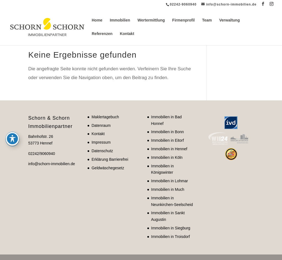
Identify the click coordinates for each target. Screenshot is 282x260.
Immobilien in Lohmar (169, 181)
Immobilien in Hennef (169, 149)
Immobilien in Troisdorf (170, 236)
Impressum (100, 142)
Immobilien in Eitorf (167, 140)
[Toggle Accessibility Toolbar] (12, 115)
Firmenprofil (183, 20)
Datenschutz (102, 151)
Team (207, 20)
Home (97, 20)
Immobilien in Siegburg (170, 228)
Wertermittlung (151, 20)
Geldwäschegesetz (107, 168)
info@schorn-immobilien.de (51, 164)
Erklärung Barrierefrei (109, 159)
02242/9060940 (41, 153)
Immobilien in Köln (167, 157)
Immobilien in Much (168, 189)
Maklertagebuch (105, 117)
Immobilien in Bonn (167, 132)
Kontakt (127, 34)
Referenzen (102, 34)
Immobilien (120, 20)
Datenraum (100, 125)
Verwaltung (229, 20)
